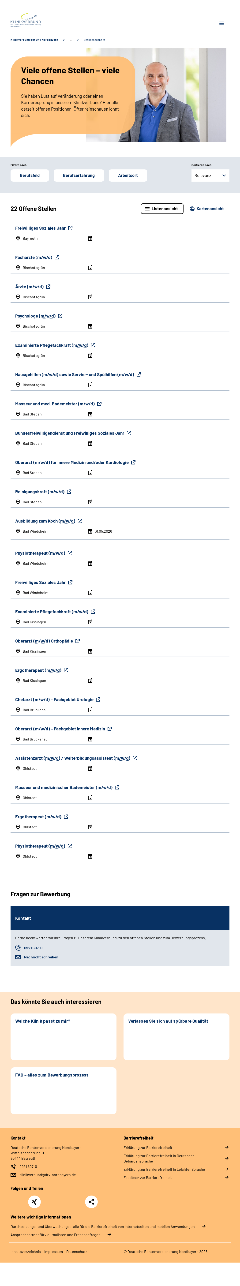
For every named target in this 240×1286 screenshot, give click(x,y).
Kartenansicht (210, 208)
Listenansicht (165, 208)
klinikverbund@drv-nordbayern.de (47, 1174)
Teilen (91, 1202)
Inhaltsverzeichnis (26, 1251)
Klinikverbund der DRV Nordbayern (34, 39)
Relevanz (203, 175)
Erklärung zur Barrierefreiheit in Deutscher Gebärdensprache (159, 1158)
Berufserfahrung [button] (79, 175)
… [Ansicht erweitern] (71, 39)
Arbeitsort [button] (128, 175)
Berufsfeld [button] (30, 175)
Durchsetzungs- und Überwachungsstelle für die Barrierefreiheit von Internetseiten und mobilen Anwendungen (103, 1226)
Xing (34, 1199)
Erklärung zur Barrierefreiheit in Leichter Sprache (164, 1169)
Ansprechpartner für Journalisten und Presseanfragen (56, 1234)
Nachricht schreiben (41, 957)
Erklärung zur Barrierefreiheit (148, 1147)
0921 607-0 (33, 948)
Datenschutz (76, 1251)
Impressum (53, 1251)
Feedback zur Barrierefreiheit (148, 1177)
